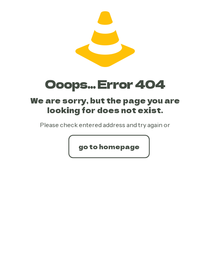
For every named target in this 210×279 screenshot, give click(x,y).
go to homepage (109, 146)
